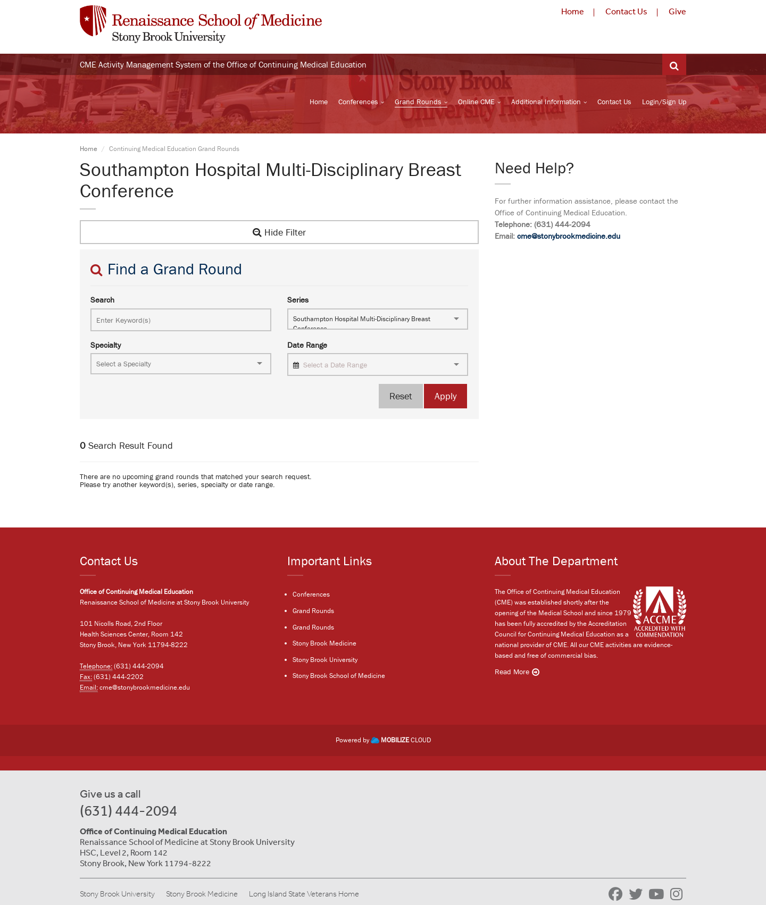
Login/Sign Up (664, 101)
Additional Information (546, 101)
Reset (400, 396)
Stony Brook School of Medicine (339, 675)
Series (298, 300)
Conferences (358, 101)
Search (102, 300)
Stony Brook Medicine (324, 643)
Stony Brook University (325, 659)
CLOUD (401, 739)
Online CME (476, 101)
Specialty (105, 345)
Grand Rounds (418, 101)
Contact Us (626, 11)
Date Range (307, 345)
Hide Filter (279, 232)
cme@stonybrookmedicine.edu (568, 236)
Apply (445, 396)
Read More (512, 671)
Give (677, 11)
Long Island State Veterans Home (304, 894)
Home (572, 11)
